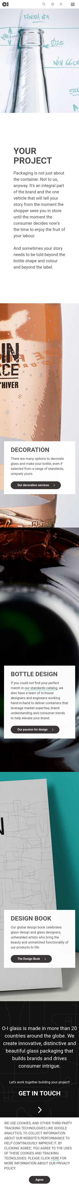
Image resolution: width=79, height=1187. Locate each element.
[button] (73, 4)
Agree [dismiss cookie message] (40, 1179)
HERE (55, 1158)
